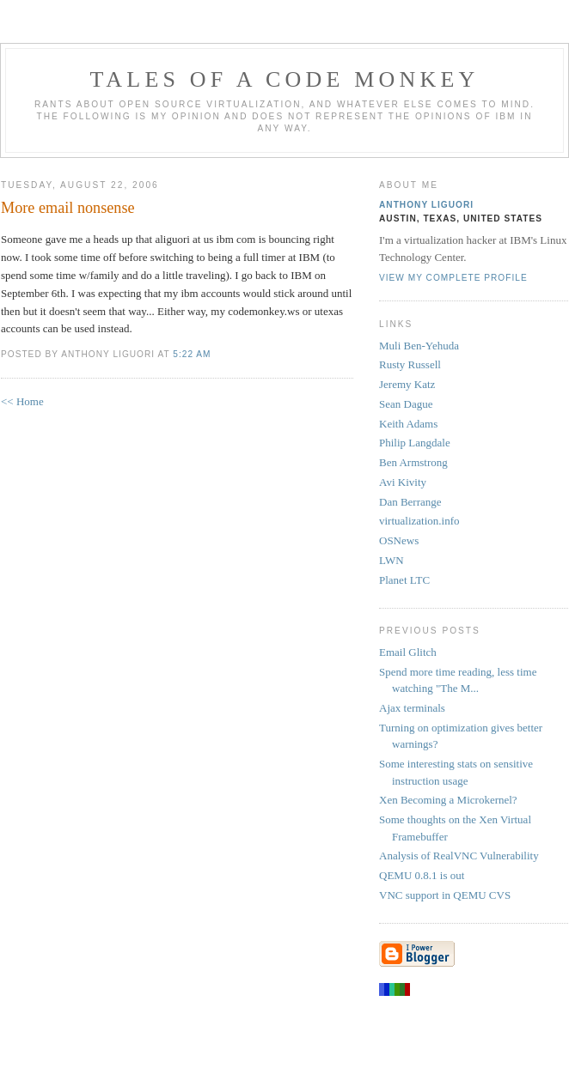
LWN (391, 560)
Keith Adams (408, 423)
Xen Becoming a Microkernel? (448, 799)
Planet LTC (404, 579)
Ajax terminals (412, 707)
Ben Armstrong (413, 462)
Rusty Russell (410, 364)
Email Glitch (408, 652)
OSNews (399, 540)
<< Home (22, 401)
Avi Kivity (402, 482)
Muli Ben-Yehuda (419, 345)
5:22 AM (192, 354)
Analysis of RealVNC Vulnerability (459, 855)
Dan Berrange (410, 501)
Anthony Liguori (426, 204)
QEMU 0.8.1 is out (421, 875)
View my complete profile (453, 277)
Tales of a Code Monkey (284, 79)
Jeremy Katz (407, 384)
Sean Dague (405, 403)
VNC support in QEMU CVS (445, 895)
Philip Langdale (414, 442)
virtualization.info (419, 520)
